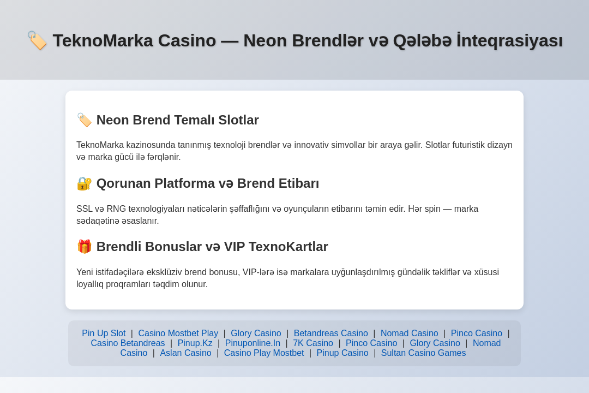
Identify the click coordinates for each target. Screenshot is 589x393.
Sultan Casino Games (423, 353)
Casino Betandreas (128, 343)
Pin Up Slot (103, 333)
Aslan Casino (185, 353)
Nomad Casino (409, 333)
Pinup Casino (343, 353)
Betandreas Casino (331, 333)
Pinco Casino (476, 333)
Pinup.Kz (195, 343)
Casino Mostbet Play (178, 333)
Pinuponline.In (252, 343)
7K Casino (313, 343)
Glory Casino (256, 333)
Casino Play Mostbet (264, 353)
